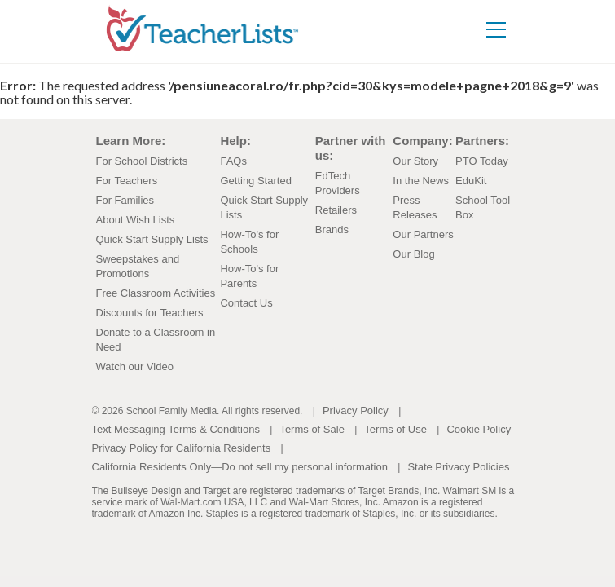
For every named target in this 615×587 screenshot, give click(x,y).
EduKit (470, 180)
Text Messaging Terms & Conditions (176, 429)
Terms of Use (395, 429)
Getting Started (255, 180)
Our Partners (423, 234)
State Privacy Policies (458, 467)
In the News (421, 180)
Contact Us (246, 303)
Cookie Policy (478, 429)
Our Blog (413, 254)
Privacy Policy (356, 410)
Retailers (336, 210)
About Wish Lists (135, 220)
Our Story (415, 161)
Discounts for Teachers (150, 313)
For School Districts (142, 161)
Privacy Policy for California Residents (181, 448)
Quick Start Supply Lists (152, 239)
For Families (125, 200)
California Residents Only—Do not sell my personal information (240, 467)
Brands (332, 229)
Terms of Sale (311, 429)
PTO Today (481, 161)
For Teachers (127, 180)
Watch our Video (135, 366)
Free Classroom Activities (156, 293)
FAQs (233, 161)
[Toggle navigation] (513, 18)
